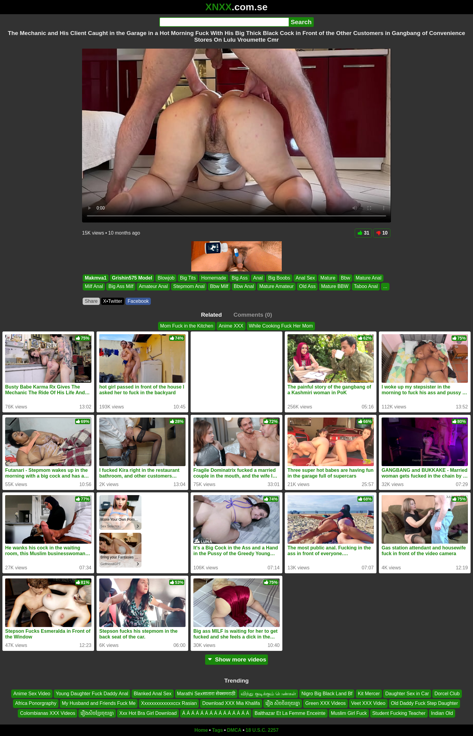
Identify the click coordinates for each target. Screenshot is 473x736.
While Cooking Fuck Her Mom (281, 325)
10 (382, 232)
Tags (217, 730)
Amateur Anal (153, 286)
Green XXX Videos (325, 703)
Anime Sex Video (31, 693)
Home (201, 730)
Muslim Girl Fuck (349, 713)
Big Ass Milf (120, 286)
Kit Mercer (369, 693)
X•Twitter (112, 301)
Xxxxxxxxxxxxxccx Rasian (169, 703)
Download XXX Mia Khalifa (231, 703)
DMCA (234, 730)
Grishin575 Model (132, 277)
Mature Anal (368, 277)
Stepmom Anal (189, 286)
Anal (258, 277)
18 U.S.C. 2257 (262, 730)
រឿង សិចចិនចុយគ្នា (282, 703)
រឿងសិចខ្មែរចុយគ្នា (97, 713)
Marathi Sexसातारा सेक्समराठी (206, 693)
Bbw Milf (219, 286)
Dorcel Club (447, 693)
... (385, 286)
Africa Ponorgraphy (35, 703)
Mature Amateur (276, 286)
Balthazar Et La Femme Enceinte (290, 713)
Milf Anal (94, 286)
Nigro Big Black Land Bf (326, 693)
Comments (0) (252, 315)
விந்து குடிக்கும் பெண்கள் (268, 693)
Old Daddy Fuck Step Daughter (424, 703)
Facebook (138, 301)
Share (91, 301)
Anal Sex (305, 277)
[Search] (224, 22)
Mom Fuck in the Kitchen (186, 325)
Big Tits (187, 277)
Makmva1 (95, 277)
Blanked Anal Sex (152, 693)
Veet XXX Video (368, 703)
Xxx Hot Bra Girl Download (147, 713)
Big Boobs (279, 277)
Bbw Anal (244, 286)
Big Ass (240, 277)
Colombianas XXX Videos (47, 713)
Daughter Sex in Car (407, 693)
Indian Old (442, 713)
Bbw (345, 277)
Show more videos (236, 659)
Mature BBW (334, 286)
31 (363, 232)
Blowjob (165, 277)
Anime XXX (231, 325)
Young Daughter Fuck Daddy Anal (92, 693)
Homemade (213, 277)
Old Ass (307, 286)
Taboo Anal (366, 286)
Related (211, 315)
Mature (327, 277)
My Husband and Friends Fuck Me (99, 703)
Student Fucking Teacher (399, 713)
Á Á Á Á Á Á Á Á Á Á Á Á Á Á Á (215, 713)
